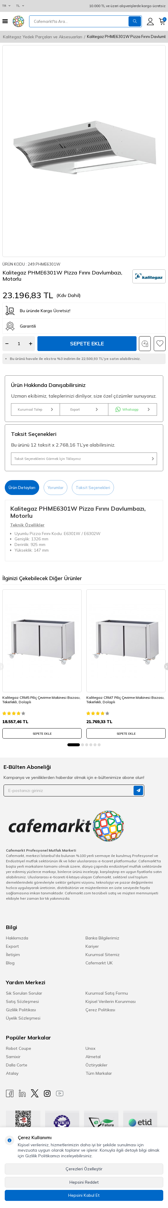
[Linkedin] (22, 1093)
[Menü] (5, 21)
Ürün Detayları (22, 487)
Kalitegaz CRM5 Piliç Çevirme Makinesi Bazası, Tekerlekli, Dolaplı (41, 699)
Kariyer (92, 946)
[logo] (18, 21)
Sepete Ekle (87, 343)
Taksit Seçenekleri (93, 487)
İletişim (13, 954)
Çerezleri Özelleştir (84, 1169)
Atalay (12, 1073)
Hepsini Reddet (84, 1182)
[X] (35, 1093)
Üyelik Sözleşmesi (23, 1018)
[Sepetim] (162, 21)
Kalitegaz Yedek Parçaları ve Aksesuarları (42, 36)
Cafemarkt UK (99, 963)
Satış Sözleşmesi (22, 1001)
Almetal (93, 1056)
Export (84, 409)
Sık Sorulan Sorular (24, 993)
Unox (90, 1048)
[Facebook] (10, 1093)
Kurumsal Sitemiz (102, 954)
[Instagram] (47, 1093)
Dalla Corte (16, 1065)
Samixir (13, 1056)
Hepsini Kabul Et (84, 1195)
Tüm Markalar (98, 1073)
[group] (84, 151)
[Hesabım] (150, 21)
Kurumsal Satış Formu (106, 993)
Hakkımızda (17, 938)
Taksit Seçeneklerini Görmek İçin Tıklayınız (84, 458)
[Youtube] (60, 1093)
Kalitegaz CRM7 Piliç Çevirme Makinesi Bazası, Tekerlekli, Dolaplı (125, 699)
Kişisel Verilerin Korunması (110, 1001)
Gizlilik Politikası (21, 1009)
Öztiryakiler (96, 1065)
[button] (73, 744)
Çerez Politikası (100, 1009)
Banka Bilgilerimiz (102, 938)
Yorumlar (55, 487)
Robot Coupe (18, 1048)
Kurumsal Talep (35, 409)
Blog (10, 963)
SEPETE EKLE (42, 734)
